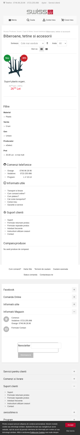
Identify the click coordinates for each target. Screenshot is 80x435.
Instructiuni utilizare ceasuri (18, 231)
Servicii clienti (54, 3)
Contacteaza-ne (46, 275)
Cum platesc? (13, 196)
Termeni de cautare (42, 269)
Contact (10, 234)
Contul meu (12, 202)
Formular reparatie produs (18, 226)
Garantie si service (15, 205)
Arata (54, 43)
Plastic (8, 117)
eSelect (9, 145)
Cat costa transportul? (16, 199)
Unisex (9, 136)
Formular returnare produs (18, 223)
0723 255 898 (26, 173)
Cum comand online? (16, 193)
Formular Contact (18, 328)
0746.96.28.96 (19, 3)
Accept (70, 425)
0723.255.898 (33, 3)
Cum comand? (15, 269)
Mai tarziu (70, 431)
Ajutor (43, 3)
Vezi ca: (34, 49)
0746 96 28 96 (26, 171)
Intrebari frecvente (15, 228)
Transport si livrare (15, 191)
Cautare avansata (60, 269)
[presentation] (38, 354)
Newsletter (24, 345)
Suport (10, 220)
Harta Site (27, 269)
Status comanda (30, 275)
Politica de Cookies (37, 432)
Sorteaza (14, 43)
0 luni (8, 126)
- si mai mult (15, 155)
